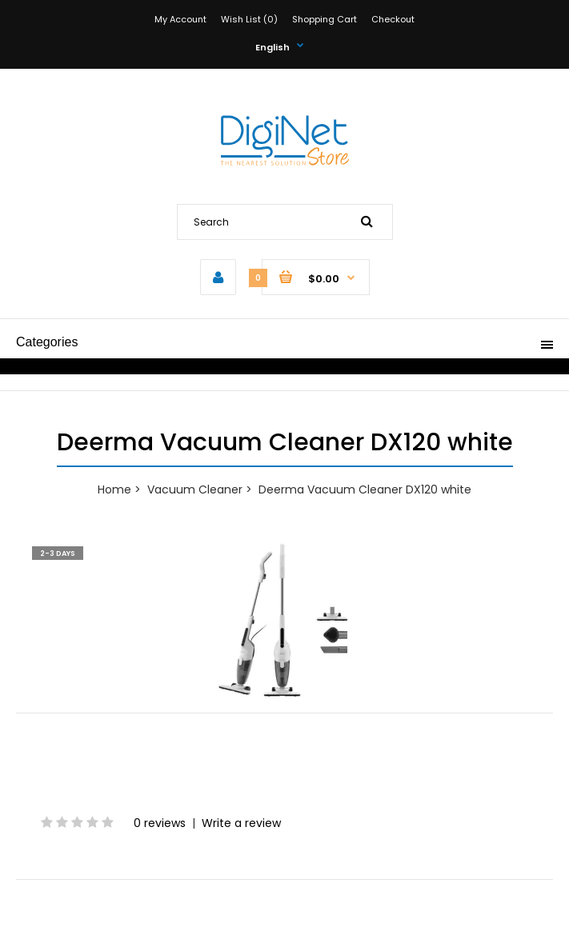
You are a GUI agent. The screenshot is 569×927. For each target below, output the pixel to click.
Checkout (393, 19)
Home (114, 489)
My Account (180, 19)
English (272, 47)
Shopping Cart (324, 19)
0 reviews (160, 823)
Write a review (241, 823)
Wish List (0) (249, 19)
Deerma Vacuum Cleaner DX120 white (364, 489)
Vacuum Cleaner (194, 489)
